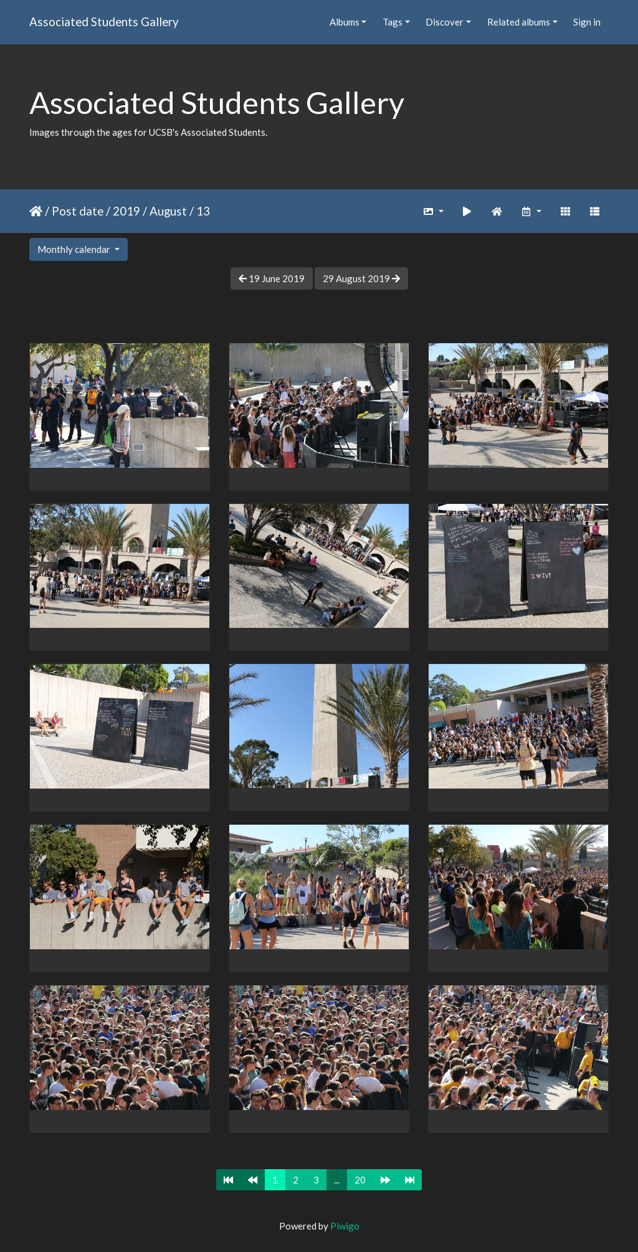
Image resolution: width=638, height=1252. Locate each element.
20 (360, 1179)
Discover (445, 21)
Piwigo (344, 1225)
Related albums (518, 21)
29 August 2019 (361, 278)
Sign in (587, 21)
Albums (344, 21)
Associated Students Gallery (104, 21)
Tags (392, 21)
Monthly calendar (74, 249)
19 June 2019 (272, 278)
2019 (126, 211)
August (168, 211)
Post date (77, 211)
